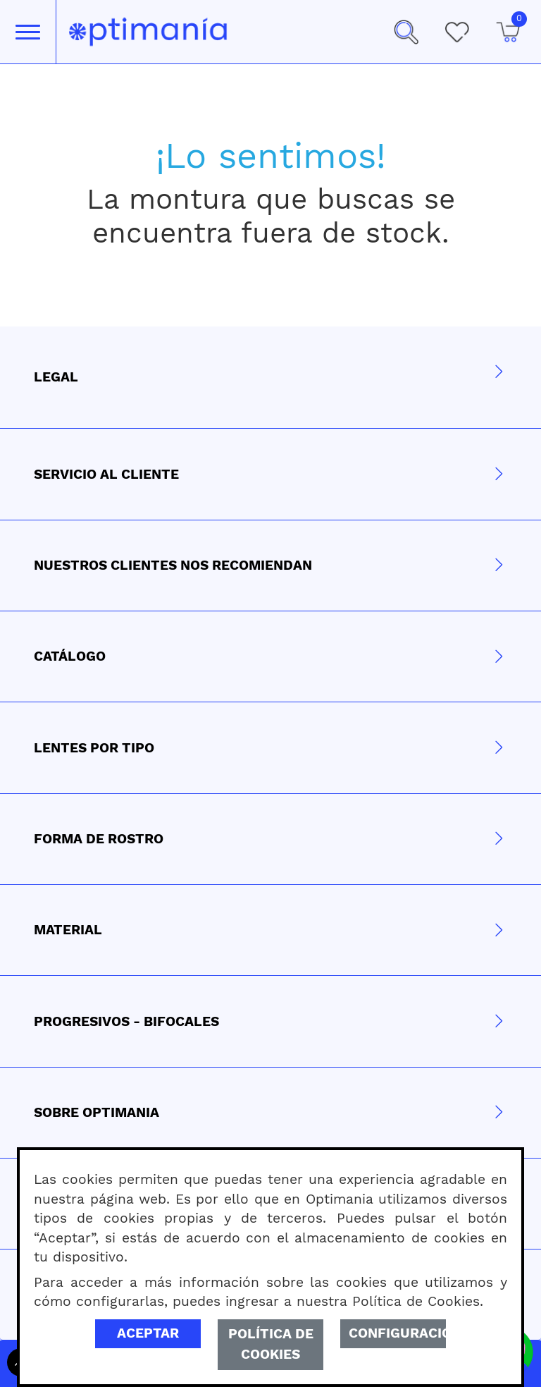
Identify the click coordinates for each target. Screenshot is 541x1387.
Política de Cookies (270, 1344)
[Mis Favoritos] (456, 31)
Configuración (397, 1333)
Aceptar (148, 1333)
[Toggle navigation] (27, 32)
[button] (405, 31)
